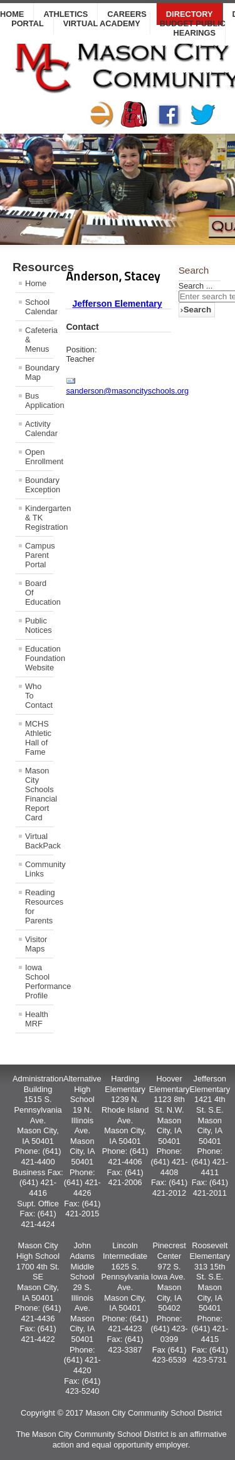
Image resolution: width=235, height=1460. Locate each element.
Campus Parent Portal (39, 555)
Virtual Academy (101, 23)
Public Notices (38, 625)
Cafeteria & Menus (39, 339)
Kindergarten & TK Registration (39, 518)
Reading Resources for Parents (39, 906)
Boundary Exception (39, 484)
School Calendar (39, 306)
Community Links (39, 869)
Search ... (196, 286)
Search (197, 309)
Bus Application (39, 400)
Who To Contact (39, 696)
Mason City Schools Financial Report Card (39, 794)
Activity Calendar (39, 428)
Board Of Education (39, 593)
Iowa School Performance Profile (39, 981)
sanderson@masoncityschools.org (127, 390)
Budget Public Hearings (193, 28)
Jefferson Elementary (117, 304)
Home (35, 283)
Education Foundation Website (39, 658)
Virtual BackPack (39, 841)
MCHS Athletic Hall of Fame (38, 738)
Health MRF (36, 1019)
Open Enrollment (39, 456)
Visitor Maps (36, 944)
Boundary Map (39, 372)
